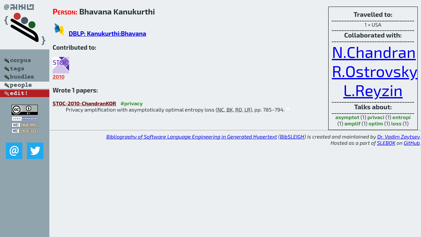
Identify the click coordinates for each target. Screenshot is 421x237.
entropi (401, 117)
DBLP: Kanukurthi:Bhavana (107, 33)
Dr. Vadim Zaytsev (398, 136)
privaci (375, 117)
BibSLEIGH (292, 136)
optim (376, 123)
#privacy (131, 103)
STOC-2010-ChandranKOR (84, 103)
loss (396, 123)
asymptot (347, 117)
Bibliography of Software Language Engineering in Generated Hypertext (191, 136)
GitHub (412, 143)
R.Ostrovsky (375, 70)
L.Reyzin (373, 89)
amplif (352, 123)
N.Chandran (374, 51)
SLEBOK (386, 143)
